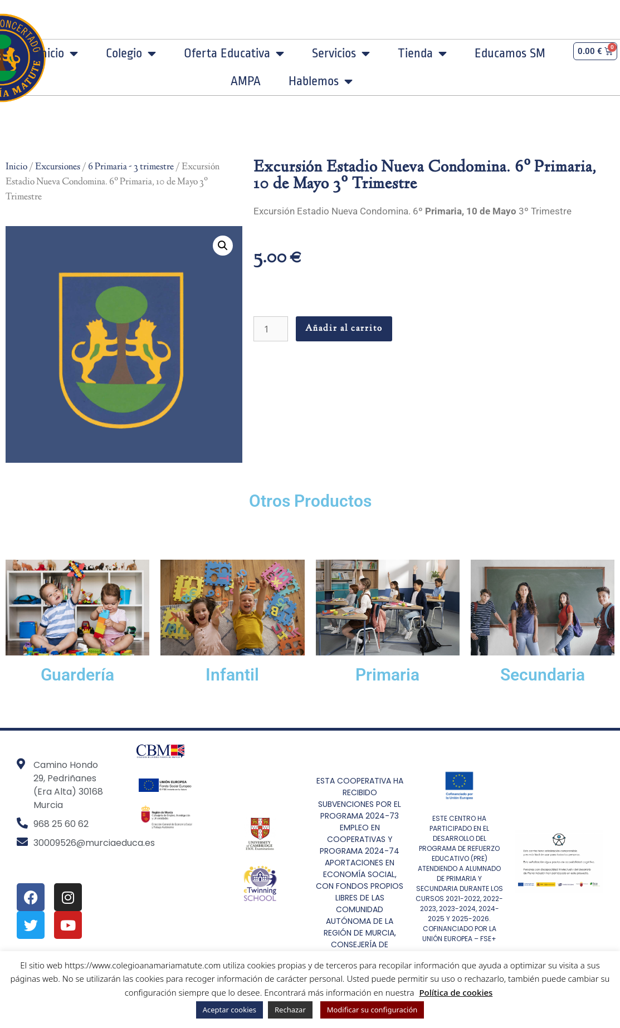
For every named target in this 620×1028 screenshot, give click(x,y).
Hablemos (321, 81)
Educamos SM (510, 53)
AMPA (246, 81)
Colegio (131, 53)
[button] (223, 246)
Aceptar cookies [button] (229, 1010)
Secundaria (542, 674)
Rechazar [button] (290, 1010)
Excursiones (57, 167)
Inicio (57, 53)
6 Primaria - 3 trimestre (131, 167)
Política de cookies (455, 992)
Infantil (232, 674)
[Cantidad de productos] (270, 328)
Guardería (77, 674)
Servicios (341, 53)
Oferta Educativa (234, 53)
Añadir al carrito (344, 328)
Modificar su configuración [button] (372, 1010)
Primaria (387, 674)
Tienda (422, 53)
